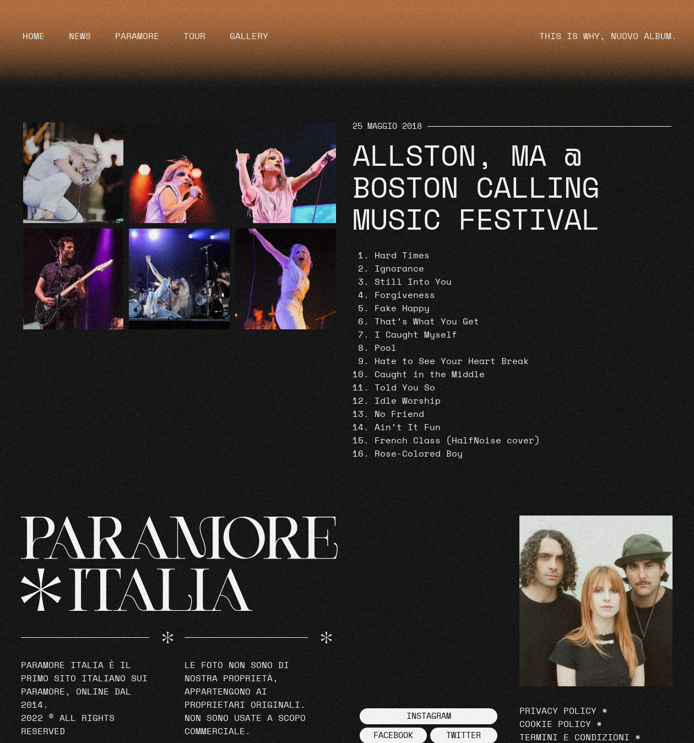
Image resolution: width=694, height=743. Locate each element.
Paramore (137, 36)
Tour (194, 36)
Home (34, 36)
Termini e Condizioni (574, 737)
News (80, 36)
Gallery (249, 36)
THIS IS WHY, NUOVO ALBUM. (608, 36)
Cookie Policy (555, 724)
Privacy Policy (558, 711)
